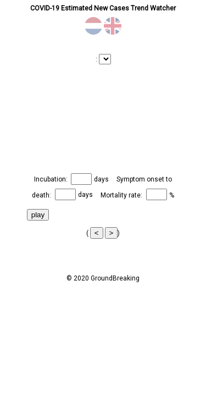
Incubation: (51, 179)
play (37, 215)
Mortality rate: (122, 195)
